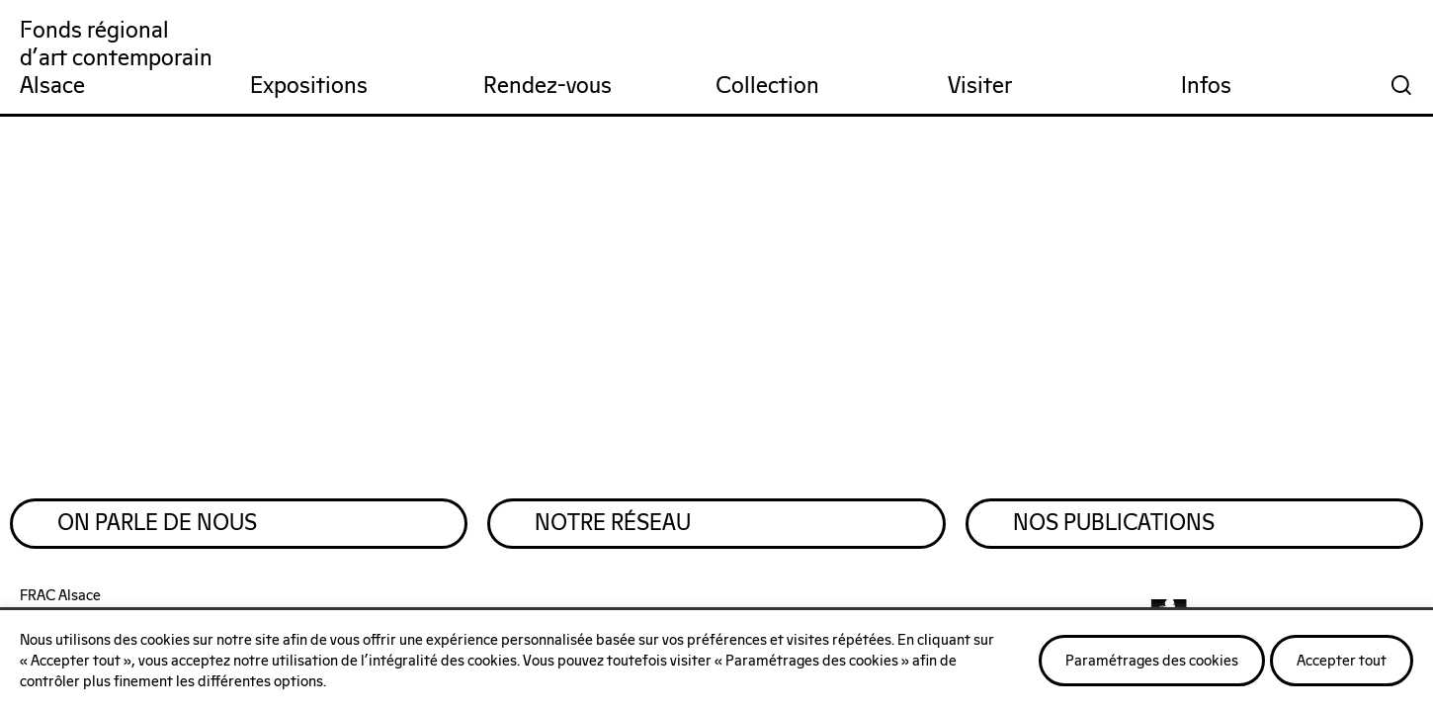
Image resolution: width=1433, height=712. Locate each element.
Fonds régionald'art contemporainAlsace (116, 59)
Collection (767, 86)
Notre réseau (621, 531)
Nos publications (1123, 531)
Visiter (980, 86)
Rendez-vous (547, 86)
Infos (1206, 86)
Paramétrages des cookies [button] (1151, 661)
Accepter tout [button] (1342, 661)
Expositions (309, 86)
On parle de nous (166, 531)
